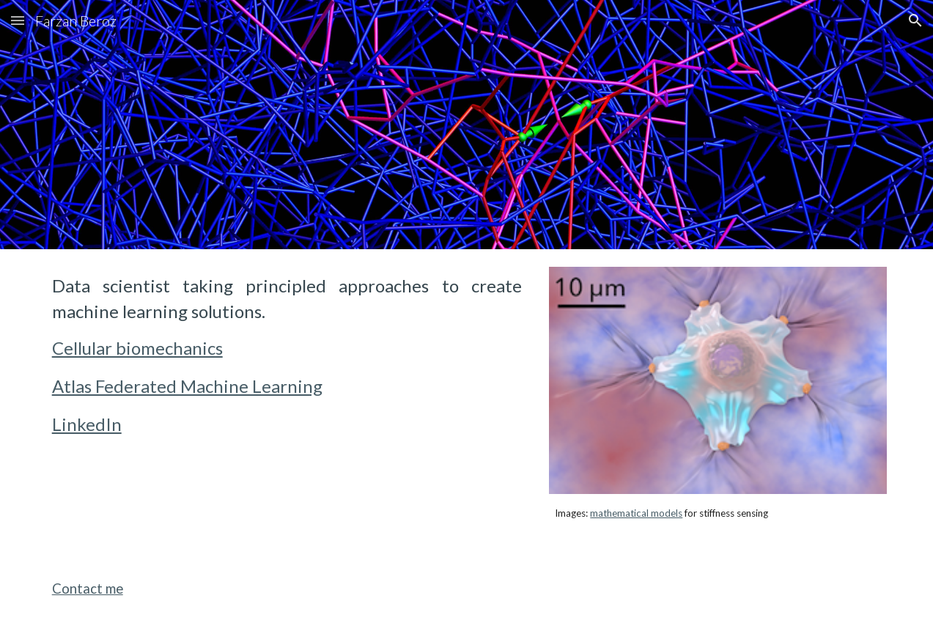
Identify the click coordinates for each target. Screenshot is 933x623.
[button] (17, 20)
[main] (287, 356)
